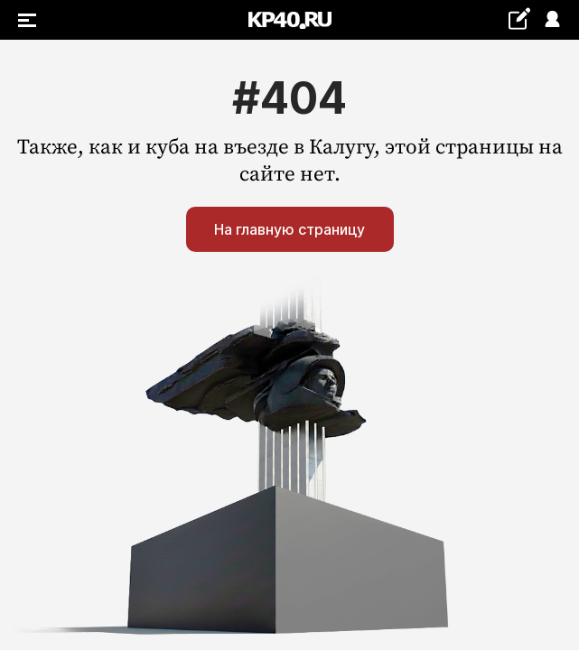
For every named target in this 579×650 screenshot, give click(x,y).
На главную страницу (289, 229)
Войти (551, 20)
